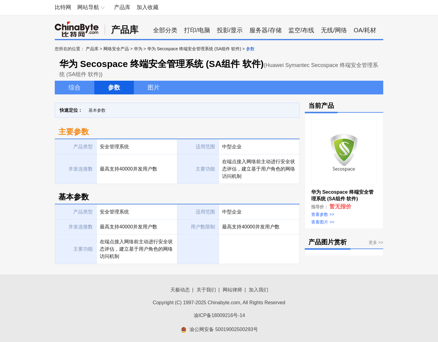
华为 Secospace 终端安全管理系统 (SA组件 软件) (194, 48)
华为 (138, 48)
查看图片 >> (322, 222)
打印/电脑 (197, 30)
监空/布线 (301, 30)
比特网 (63, 7)
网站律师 (232, 289)
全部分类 (165, 30)
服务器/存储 (265, 30)
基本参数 (97, 110)
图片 (154, 87)
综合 (74, 87)
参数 (114, 87)
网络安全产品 (116, 48)
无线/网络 (334, 30)
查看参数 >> (322, 214)
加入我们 (258, 289)
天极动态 (180, 289)
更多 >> (376, 242)
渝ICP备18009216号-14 (219, 315)
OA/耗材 (365, 30)
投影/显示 (230, 30)
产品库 (122, 7)
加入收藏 (147, 7)
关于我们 (206, 289)
